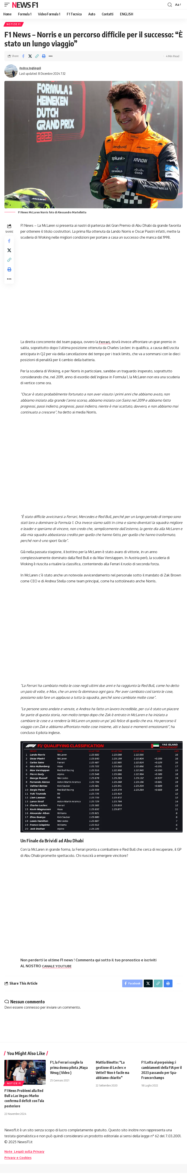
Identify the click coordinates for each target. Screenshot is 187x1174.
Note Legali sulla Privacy (26, 1152)
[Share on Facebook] (23, 56)
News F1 (25, 4)
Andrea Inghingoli (31, 69)
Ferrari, (106, 342)
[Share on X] (30, 56)
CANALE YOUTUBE (58, 966)
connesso (32, 1008)
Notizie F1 (14, 24)
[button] (8, 4)
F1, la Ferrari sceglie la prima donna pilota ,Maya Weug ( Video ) (69, 1068)
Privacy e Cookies (19, 1158)
